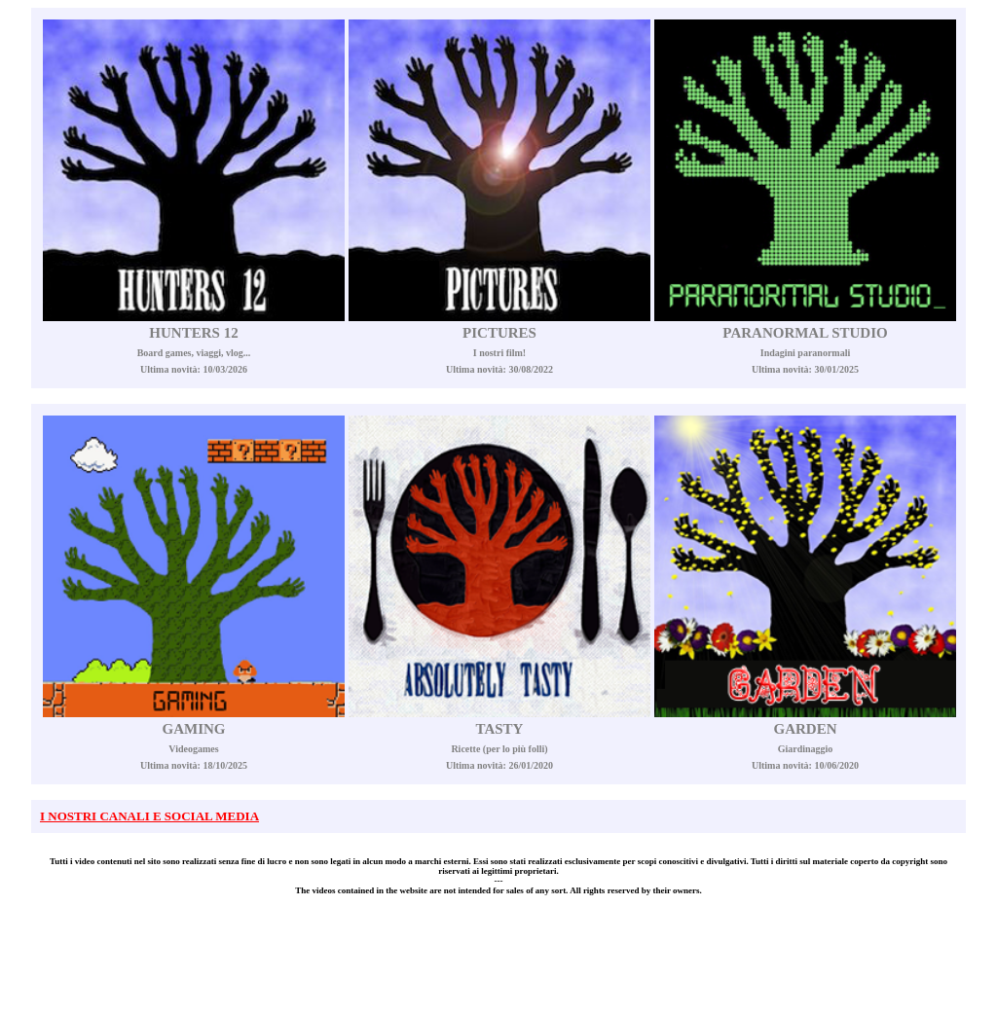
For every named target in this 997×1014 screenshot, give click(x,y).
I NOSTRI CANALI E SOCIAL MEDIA (149, 816)
